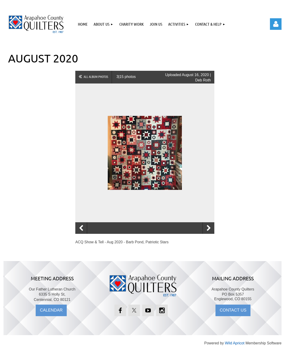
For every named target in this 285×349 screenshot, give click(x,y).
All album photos (96, 76)
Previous (81, 228)
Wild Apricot (234, 343)
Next (208, 228)
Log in (276, 24)
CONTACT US (233, 310)
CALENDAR (51, 310)
